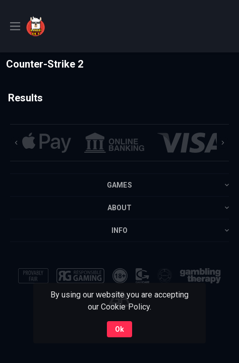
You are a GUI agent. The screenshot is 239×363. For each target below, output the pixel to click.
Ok (119, 329)
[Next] (223, 143)
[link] (61, 26)
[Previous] (16, 143)
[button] (46, 143)
